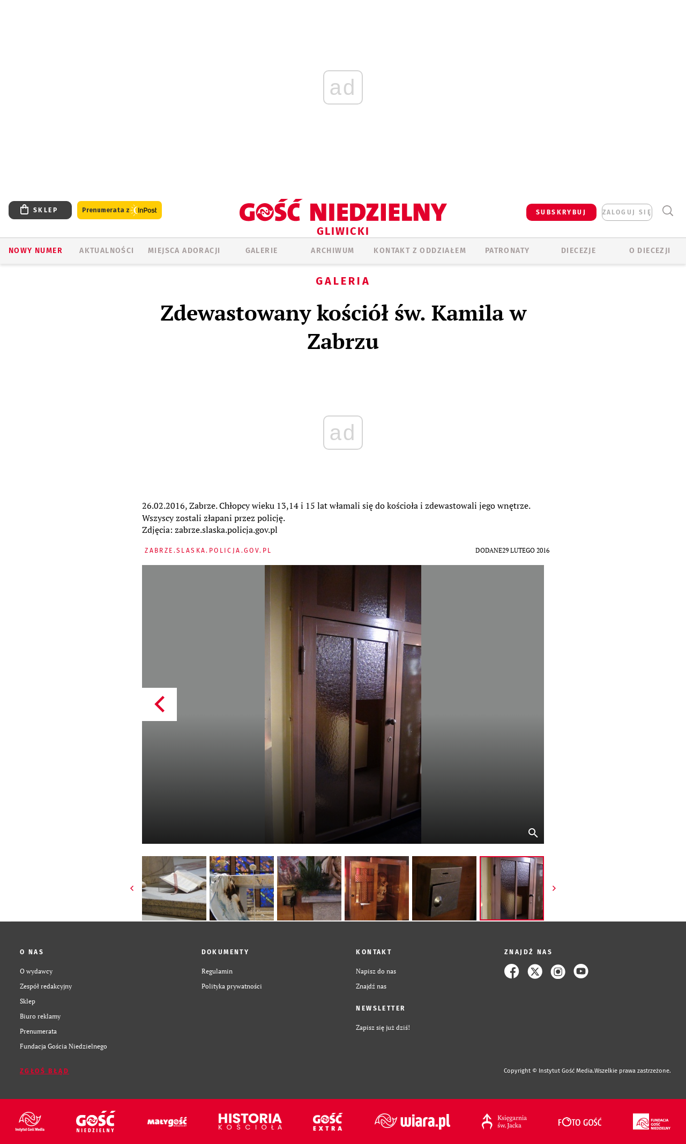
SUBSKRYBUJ (561, 212)
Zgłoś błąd (44, 1071)
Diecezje (578, 250)
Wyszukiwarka (667, 211)
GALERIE (261, 250)
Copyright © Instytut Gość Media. (549, 1070)
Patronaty (507, 250)
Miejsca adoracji (184, 250)
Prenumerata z (119, 210)
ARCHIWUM (332, 250)
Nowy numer (36, 250)
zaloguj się (627, 212)
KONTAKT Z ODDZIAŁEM (420, 250)
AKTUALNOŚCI (106, 250)
